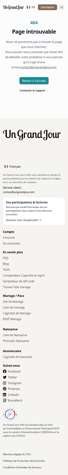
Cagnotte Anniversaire (17, 357)
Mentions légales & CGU (17, 454)
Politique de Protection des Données (24, 460)
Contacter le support (34, 90)
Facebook (11, 371)
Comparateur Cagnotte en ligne (24, 275)
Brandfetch (12, 400)
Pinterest (11, 389)
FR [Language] (31, 7)
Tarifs (6, 270)
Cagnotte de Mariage (17, 313)
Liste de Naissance (15, 335)
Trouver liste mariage (17, 287)
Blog (6, 264)
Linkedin (11, 395)
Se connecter (11, 243)
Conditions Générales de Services (22, 467)
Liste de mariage (14, 307)
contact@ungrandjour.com (18, 192)
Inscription (47, 7)
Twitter (10, 377)
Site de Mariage (13, 302)
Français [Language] (12, 167)
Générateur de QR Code (18, 281)
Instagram (12, 383)
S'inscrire (9, 238)
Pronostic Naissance (16, 341)
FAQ (5, 258)
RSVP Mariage (12, 319)
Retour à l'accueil (34, 81)
